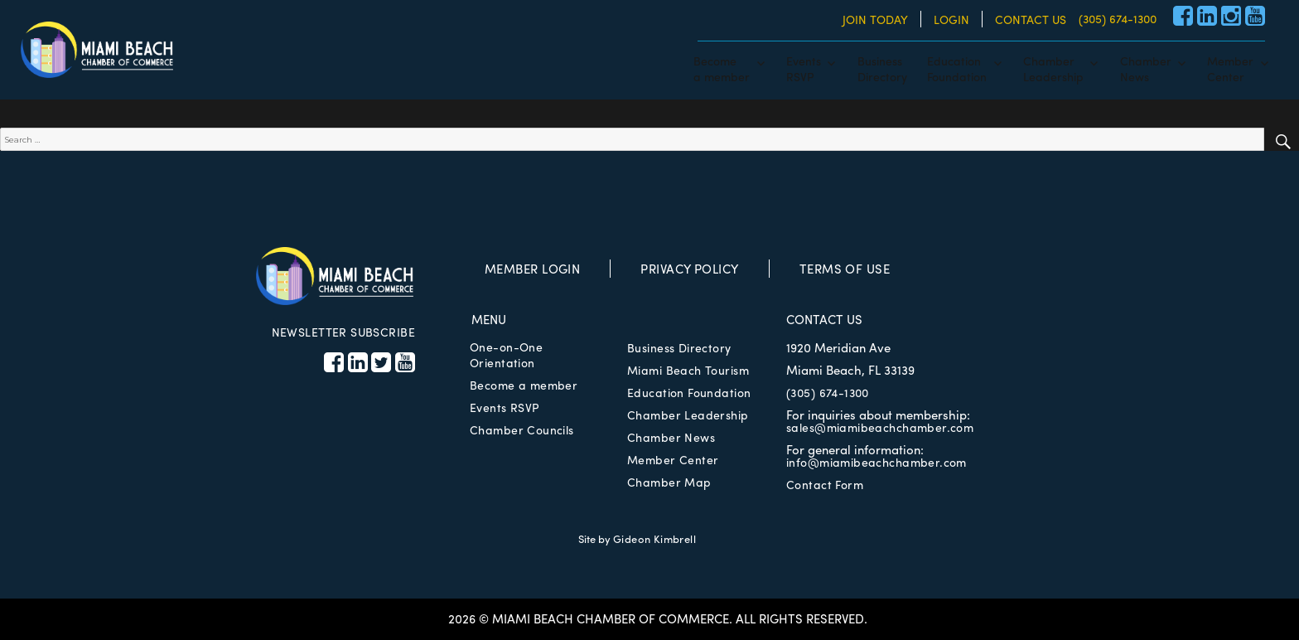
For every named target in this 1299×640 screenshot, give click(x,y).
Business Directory (679, 347)
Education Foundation (689, 392)
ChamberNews (1145, 68)
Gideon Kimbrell (654, 538)
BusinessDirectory (882, 68)
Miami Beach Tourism (688, 369)
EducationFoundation (957, 68)
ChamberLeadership (1053, 68)
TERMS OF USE (844, 268)
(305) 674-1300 (1118, 18)
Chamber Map (669, 481)
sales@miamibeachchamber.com (879, 427)
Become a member (523, 384)
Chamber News (671, 437)
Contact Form (824, 484)
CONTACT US (1030, 19)
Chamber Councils (522, 429)
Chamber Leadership (688, 414)
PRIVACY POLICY (689, 268)
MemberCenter (1230, 68)
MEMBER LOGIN (532, 268)
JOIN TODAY (875, 19)
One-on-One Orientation (506, 354)
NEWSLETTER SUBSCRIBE (343, 331)
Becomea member (721, 68)
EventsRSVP (803, 68)
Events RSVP (504, 407)
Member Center (672, 459)
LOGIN (951, 19)
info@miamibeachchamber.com (876, 461)
